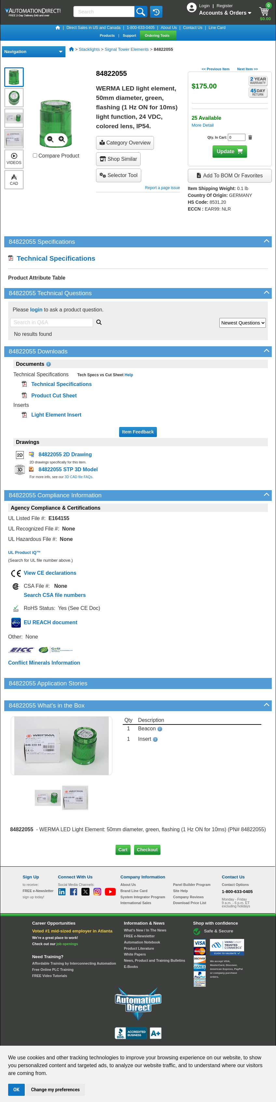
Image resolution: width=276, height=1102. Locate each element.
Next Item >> (247, 69)
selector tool (119, 175)
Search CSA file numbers (55, 595)
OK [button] (16, 1089)
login (36, 309)
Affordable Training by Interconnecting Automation (74, 941)
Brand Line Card (133, 869)
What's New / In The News (145, 908)
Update (225, 151)
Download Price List (189, 881)
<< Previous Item (215, 69)
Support (130, 35)
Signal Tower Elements (127, 49)
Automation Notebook (142, 920)
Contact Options (235, 862)
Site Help (180, 869)
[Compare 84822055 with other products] (35, 155)
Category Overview (125, 142)
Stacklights (89, 49)
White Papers (135, 932)
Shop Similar (118, 159)
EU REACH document (50, 622)
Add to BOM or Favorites (230, 175)
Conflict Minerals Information (44, 663)
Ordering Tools (158, 35)
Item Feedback (138, 431)
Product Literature (139, 926)
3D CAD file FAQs (78, 477)
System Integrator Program (142, 874)
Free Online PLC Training (53, 947)
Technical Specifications (51, 258)
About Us (169, 27)
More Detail (203, 125)
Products (108, 35)
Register (224, 5)
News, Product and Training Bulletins (154, 938)
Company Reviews (188, 874)
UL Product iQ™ (24, 552)
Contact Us (192, 27)
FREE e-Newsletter (139, 914)
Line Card (217, 27)
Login (205, 5)
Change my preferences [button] (55, 1089)
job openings (67, 922)
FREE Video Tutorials (49, 954)
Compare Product (56, 155)
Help (128, 375)
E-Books (131, 944)
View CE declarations (50, 573)
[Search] (104, 11)
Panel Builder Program (192, 862)
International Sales (135, 881)
